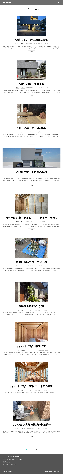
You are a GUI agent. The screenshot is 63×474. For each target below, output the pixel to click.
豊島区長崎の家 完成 (31, 306)
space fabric (8, 2)
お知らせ (23, 43)
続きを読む (32, 51)
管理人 (17, 43)
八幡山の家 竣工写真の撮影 (31, 39)
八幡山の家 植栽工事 (31, 84)
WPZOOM (59, 471)
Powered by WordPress (7, 471)
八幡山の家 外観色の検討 (31, 172)
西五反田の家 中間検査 (31, 346)
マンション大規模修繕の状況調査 (31, 424)
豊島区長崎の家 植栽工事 (31, 262)
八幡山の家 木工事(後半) (31, 128)
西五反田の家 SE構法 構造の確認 (31, 386)
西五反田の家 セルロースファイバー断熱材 (31, 218)
